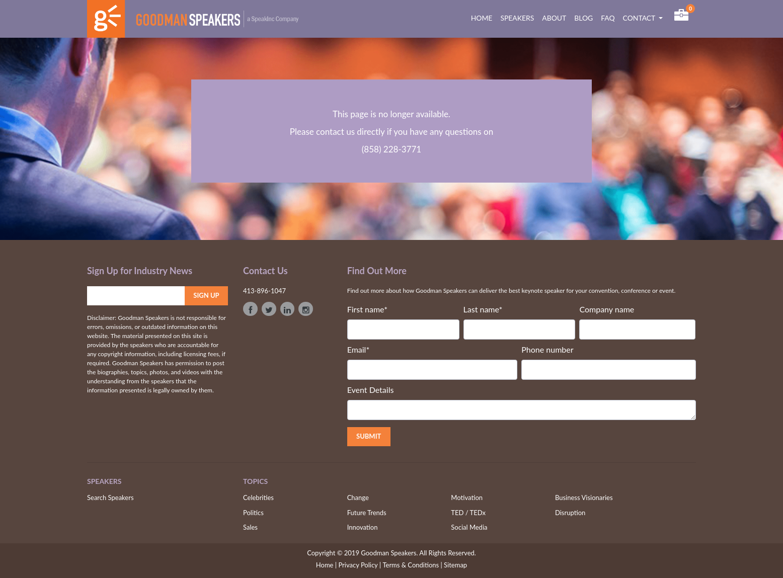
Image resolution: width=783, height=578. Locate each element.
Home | (326, 564)
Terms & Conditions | (412, 565)
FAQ (607, 18)
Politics (253, 513)
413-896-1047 (264, 291)
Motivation (467, 497)
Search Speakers (110, 497)
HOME (484, 17)
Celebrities (258, 497)
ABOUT (554, 18)
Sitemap (455, 565)
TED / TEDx (468, 513)
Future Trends (366, 513)
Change (358, 497)
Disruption (570, 513)
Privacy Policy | (359, 565)
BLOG (583, 18)
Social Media (469, 527)
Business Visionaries (584, 497)
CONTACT (640, 18)
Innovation (362, 527)
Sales (250, 527)
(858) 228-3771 (391, 149)
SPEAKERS (517, 18)
